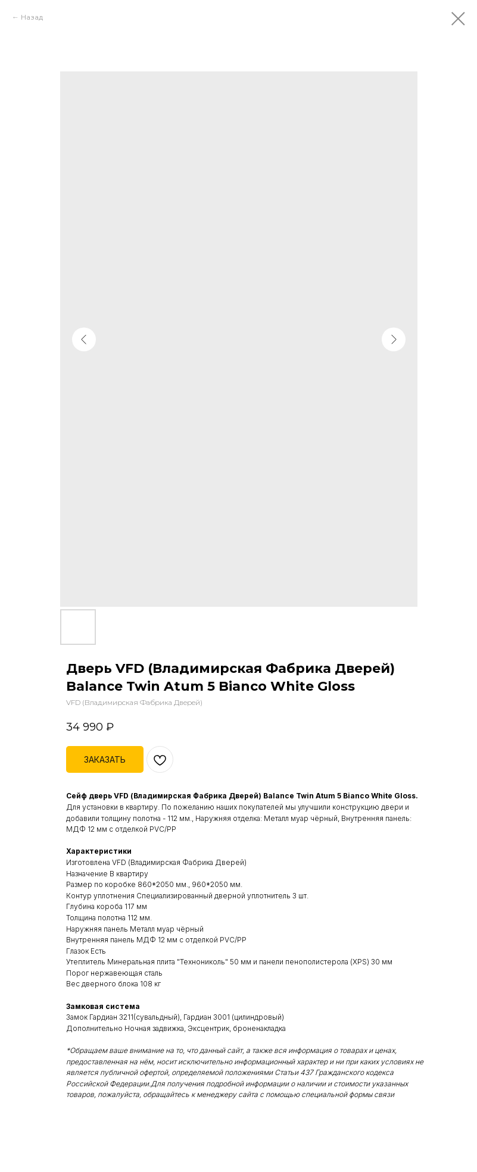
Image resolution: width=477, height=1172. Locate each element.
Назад (32, 16)
